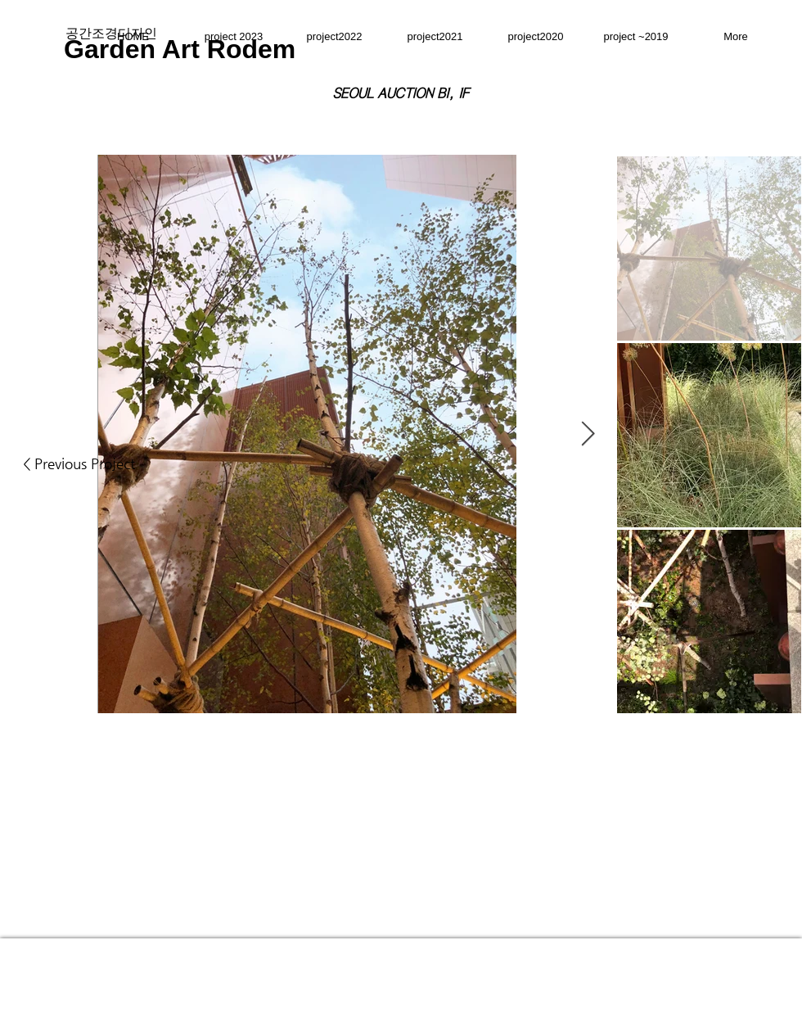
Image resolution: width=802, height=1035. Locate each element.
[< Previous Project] (78, 464)
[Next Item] (588, 434)
